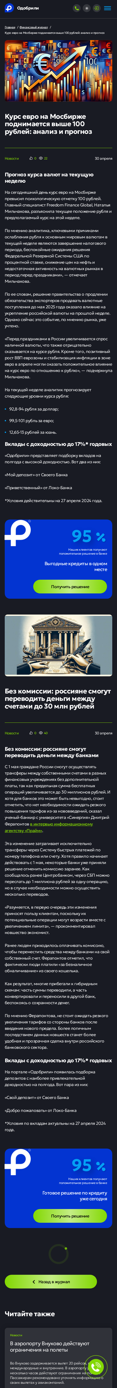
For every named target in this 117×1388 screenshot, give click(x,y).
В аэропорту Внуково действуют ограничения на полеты (50, 1346)
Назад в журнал (51, 1281)
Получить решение (70, 586)
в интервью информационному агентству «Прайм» (49, 827)
